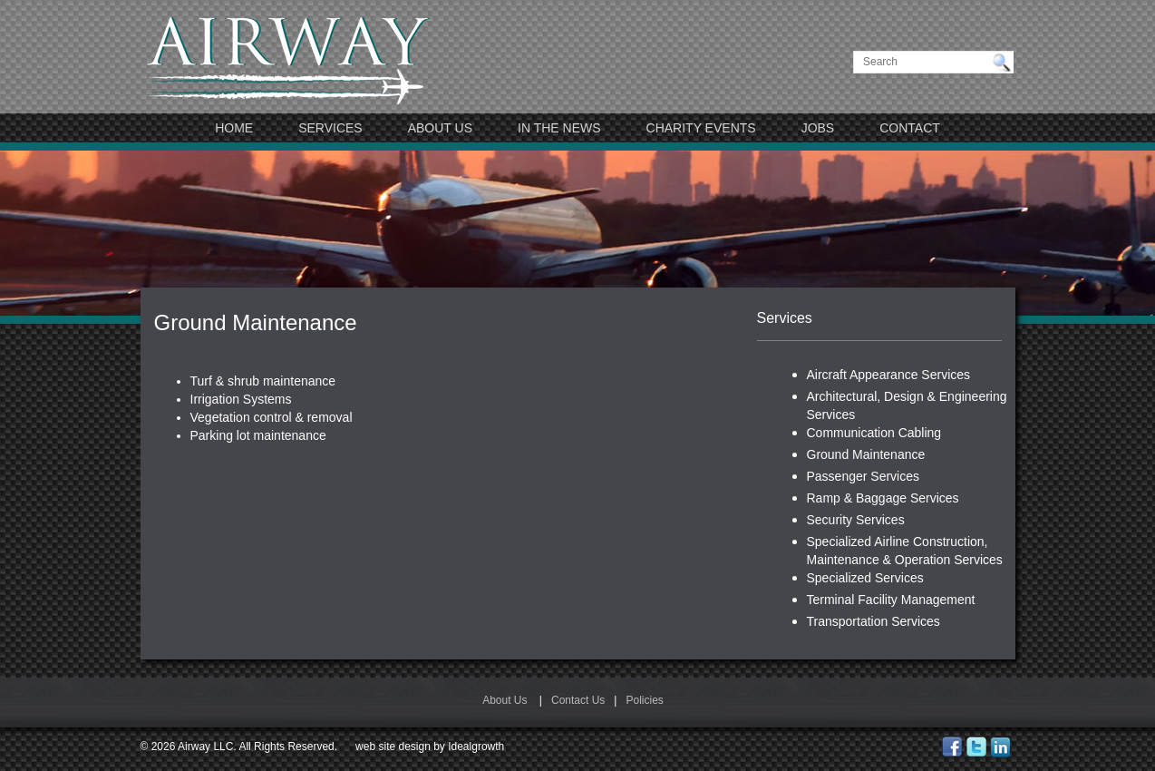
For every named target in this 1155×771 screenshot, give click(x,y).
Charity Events (701, 128)
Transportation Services (873, 621)
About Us (440, 128)
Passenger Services (863, 476)
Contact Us (578, 700)
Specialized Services (865, 578)
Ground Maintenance (866, 454)
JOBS (818, 128)
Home (234, 128)
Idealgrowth (476, 746)
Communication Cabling (874, 432)
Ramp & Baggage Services (883, 498)
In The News (559, 128)
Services (330, 128)
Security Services (856, 519)
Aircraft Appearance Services (889, 374)
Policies (644, 700)
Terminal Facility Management (891, 599)
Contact (909, 128)
